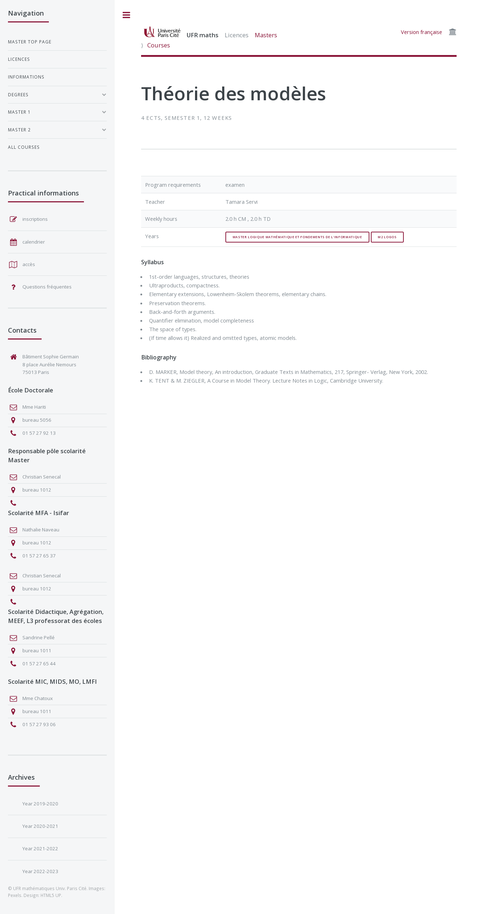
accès (28, 264)
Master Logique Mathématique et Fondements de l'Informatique (297, 237)
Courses (158, 45)
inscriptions (35, 219)
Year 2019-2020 (40, 803)
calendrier (33, 242)
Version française (421, 31)
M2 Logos (387, 237)
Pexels (14, 895)
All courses (24, 147)
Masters (266, 35)
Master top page (29, 42)
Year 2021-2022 (40, 848)
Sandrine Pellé (38, 637)
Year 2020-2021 (40, 826)
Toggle (127, 15)
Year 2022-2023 (40, 871)
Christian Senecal (41, 476)
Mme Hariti (34, 407)
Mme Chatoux (37, 698)
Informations (26, 77)
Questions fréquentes (47, 286)
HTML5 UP (51, 895)
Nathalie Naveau (40, 529)
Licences (237, 35)
